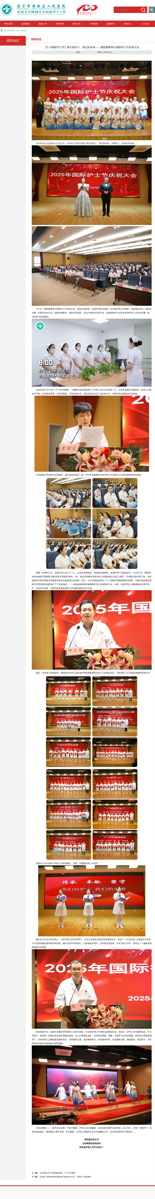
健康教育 (111, 24)
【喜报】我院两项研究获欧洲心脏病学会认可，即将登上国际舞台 (65, 1177)
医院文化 (77, 24)
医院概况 (25, 24)
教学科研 (60, 24)
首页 (17, 30)
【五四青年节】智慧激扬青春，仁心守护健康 (57, 1173)
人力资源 (145, 24)
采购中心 (128, 24)
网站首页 (8, 24)
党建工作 (42, 24)
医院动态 (24, 30)
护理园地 (94, 24)
